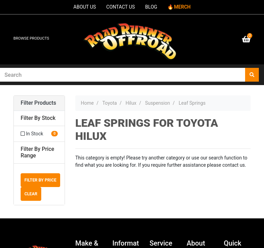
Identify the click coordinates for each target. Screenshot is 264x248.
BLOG (151, 7)
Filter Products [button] (38, 103)
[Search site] (252, 75)
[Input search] (122, 75)
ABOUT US (85, 7)
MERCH (182, 7)
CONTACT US (120, 7)
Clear (30, 194)
